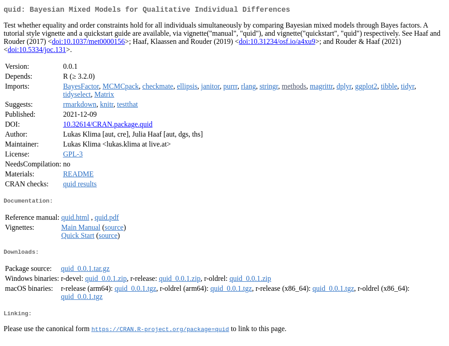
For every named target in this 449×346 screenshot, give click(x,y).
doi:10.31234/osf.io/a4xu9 (277, 43)
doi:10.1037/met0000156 (88, 43)
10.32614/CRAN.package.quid (107, 126)
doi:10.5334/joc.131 (37, 51)
